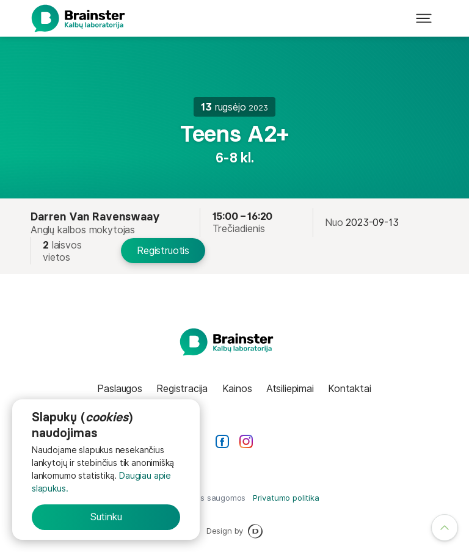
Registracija (182, 388)
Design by (234, 531)
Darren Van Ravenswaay (95, 216)
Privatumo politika (286, 498)
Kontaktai (349, 388)
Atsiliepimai (290, 388)
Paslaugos (119, 388)
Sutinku (106, 516)
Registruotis (163, 250)
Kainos (237, 388)
